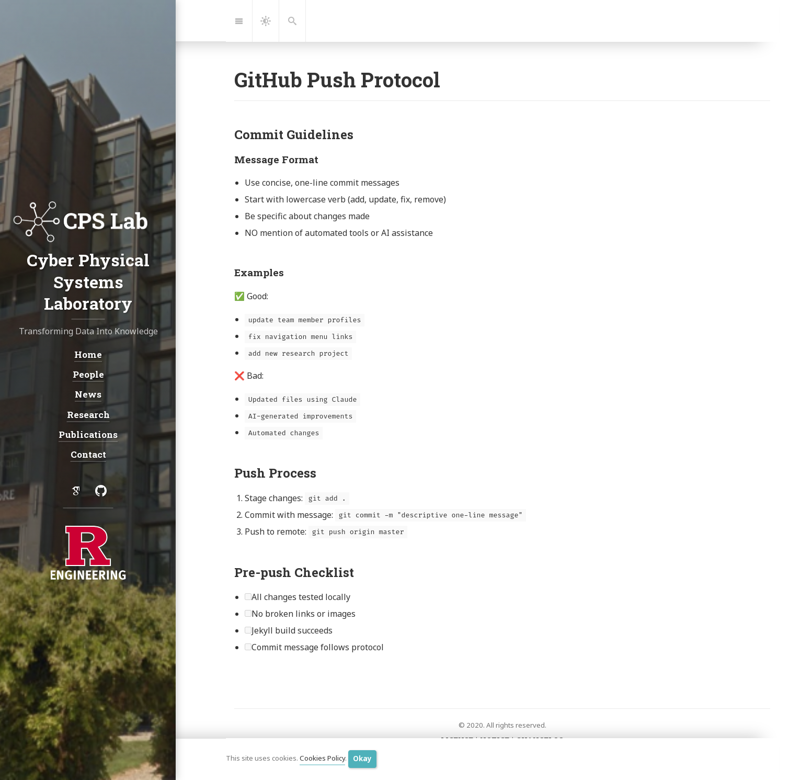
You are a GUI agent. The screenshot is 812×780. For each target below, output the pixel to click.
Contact (88, 454)
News (88, 395)
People (88, 375)
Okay (362, 758)
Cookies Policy (322, 758)
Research (87, 415)
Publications (88, 434)
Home (88, 354)
